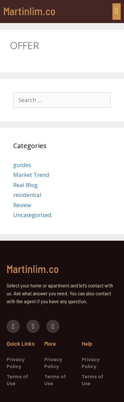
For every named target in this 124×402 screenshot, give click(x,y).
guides (22, 165)
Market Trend (31, 174)
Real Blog (25, 185)
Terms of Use (17, 380)
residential (27, 195)
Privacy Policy (15, 363)
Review (22, 205)
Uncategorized (32, 215)
